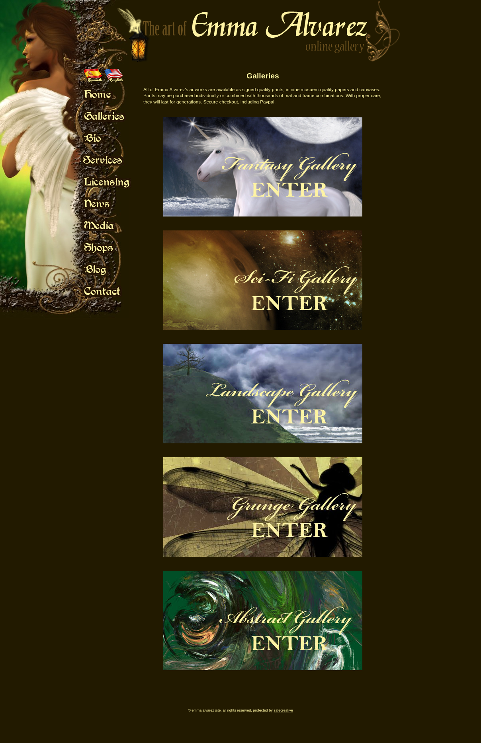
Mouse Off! (113, 94)
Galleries (262, 76)
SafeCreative (283, 710)
